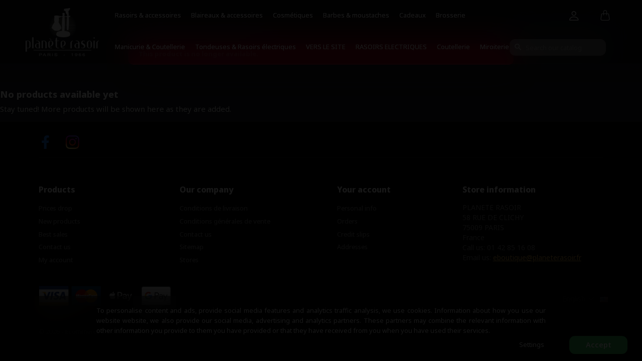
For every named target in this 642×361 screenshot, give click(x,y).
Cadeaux (412, 15)
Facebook (45, 142)
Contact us (55, 246)
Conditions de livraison (214, 208)
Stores (189, 259)
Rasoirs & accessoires (148, 15)
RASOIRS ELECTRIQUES (391, 46)
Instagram (72, 142)
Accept (598, 344)
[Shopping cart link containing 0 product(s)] (605, 16)
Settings (531, 344)
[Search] (558, 47)
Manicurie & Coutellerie (150, 46)
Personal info (357, 208)
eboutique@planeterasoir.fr (537, 257)
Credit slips (353, 234)
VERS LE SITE (326, 46)
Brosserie (450, 15)
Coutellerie (453, 46)
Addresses (352, 246)
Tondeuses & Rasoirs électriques (245, 46)
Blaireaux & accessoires (227, 15)
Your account (364, 189)
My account (56, 259)
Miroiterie (494, 46)
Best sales (53, 234)
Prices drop (55, 208)
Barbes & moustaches (356, 15)
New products (59, 221)
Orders (347, 221)
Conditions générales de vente (225, 221)
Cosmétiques (293, 15)
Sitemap (192, 246)
